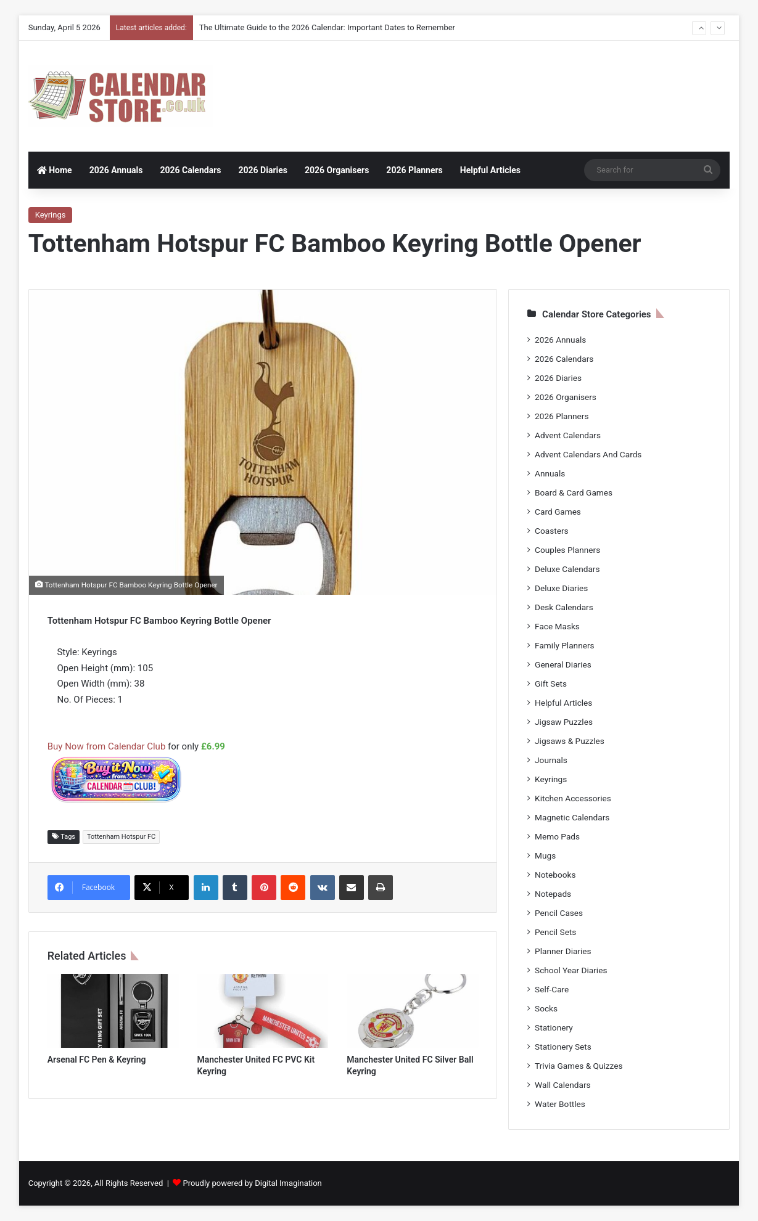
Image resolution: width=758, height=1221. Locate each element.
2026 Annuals (116, 170)
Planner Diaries (563, 951)
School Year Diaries (571, 970)
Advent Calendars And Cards (588, 454)
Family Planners (564, 645)
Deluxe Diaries (561, 588)
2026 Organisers (337, 170)
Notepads (553, 894)
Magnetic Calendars (572, 817)
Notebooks (555, 875)
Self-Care (552, 989)
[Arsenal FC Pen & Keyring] (113, 1011)
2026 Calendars (190, 170)
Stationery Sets (563, 1047)
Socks (546, 1008)
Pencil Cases (559, 913)
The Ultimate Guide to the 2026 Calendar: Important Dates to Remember (327, 27)
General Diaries (563, 664)
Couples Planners (567, 550)
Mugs (545, 855)
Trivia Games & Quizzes (578, 1066)
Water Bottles (560, 1104)
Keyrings (50, 214)
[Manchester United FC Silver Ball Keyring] (412, 1011)
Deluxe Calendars (567, 569)
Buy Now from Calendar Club (106, 746)
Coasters (551, 531)
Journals (551, 760)
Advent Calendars (568, 435)
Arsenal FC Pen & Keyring (96, 1059)
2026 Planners (414, 170)
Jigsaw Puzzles (564, 722)
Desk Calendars (564, 607)
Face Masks (557, 626)
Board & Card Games (573, 492)
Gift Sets (551, 683)
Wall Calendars (562, 1085)
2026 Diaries (262, 170)
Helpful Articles (490, 170)
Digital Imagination (288, 1183)
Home (54, 170)
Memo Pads (557, 836)
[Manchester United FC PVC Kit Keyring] (263, 1011)
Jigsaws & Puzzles (569, 741)
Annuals (550, 473)
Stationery (554, 1027)
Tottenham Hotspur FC (121, 837)
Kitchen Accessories (573, 798)
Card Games (558, 512)
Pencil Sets (555, 932)
